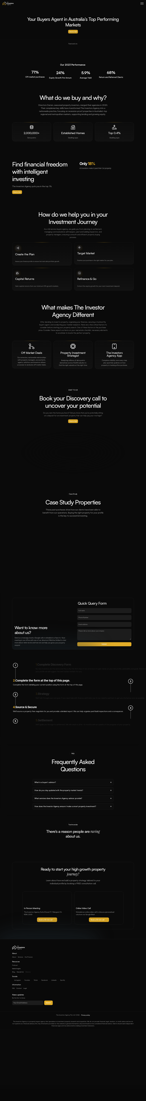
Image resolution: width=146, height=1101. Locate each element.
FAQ (127, 1060)
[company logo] (43, 6)
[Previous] (14, 614)
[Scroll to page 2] (74, 645)
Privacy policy (129, 1088)
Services (92, 1063)
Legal (127, 1067)
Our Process (93, 1067)
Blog (102, 1067)
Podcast (104, 1060)
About (92, 1060)
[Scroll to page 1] (71, 645)
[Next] (132, 614)
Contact (128, 1063)
